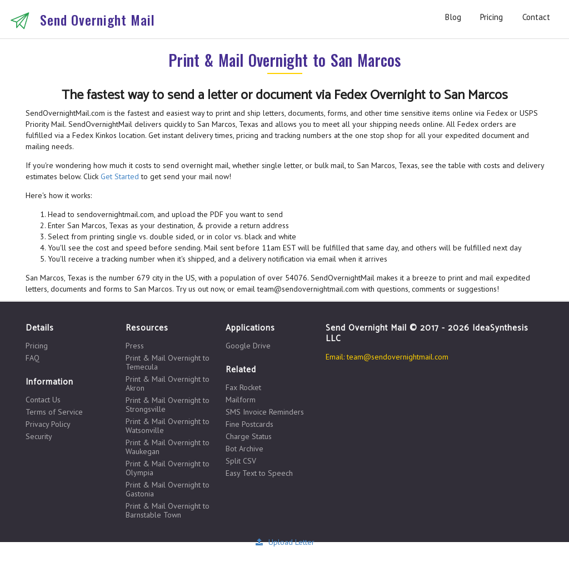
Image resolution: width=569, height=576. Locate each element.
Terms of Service (54, 412)
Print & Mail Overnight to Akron (167, 383)
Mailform (241, 400)
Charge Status (249, 436)
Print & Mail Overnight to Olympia (167, 468)
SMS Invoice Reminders (265, 412)
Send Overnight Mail (97, 19)
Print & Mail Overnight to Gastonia (167, 489)
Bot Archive (244, 449)
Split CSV (241, 461)
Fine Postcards (249, 424)
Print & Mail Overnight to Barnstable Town (167, 510)
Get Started (120, 176)
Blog (453, 17)
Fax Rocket (243, 387)
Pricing (491, 17)
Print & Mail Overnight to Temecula (167, 362)
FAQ (32, 357)
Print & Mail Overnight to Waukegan (167, 446)
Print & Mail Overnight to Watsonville (167, 425)
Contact (536, 17)
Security (39, 436)
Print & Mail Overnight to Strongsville (167, 404)
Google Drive (248, 345)
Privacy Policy (48, 424)
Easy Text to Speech (259, 472)
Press (135, 346)
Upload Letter (284, 542)
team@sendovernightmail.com (397, 357)
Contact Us (43, 400)
